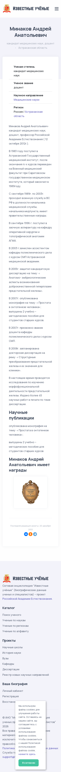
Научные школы (12, 647)
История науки (11, 653)
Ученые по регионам (15, 626)
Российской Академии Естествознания (27, 598)
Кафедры (8, 664)
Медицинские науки (26, 99)
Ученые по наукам (13, 620)
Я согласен (28, 762)
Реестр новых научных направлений (25, 675)
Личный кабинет (12, 691)
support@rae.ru (12, 757)
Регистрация (10, 696)
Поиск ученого (11, 615)
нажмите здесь (27, 754)
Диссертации (10, 669)
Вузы (5, 658)
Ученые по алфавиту (15, 631)
